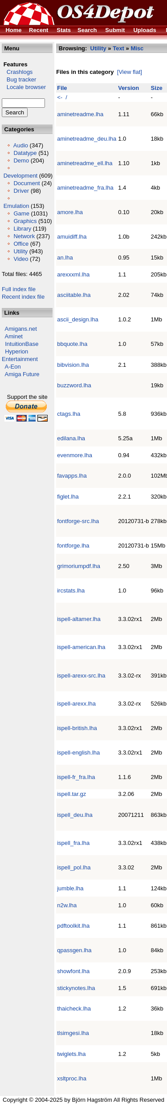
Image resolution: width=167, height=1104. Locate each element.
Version (128, 88)
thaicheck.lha (74, 1008)
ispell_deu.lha (75, 815)
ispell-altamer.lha (79, 619)
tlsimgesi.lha (73, 1033)
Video (20, 259)
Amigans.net (21, 328)
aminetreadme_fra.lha (85, 187)
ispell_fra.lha (73, 843)
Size (157, 88)
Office (21, 243)
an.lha (65, 257)
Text (118, 48)
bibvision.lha (73, 364)
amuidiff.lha (71, 236)
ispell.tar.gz (71, 794)
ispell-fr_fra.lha (76, 777)
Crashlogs (17, 72)
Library (22, 228)
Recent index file (23, 296)
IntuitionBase (21, 344)
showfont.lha (73, 971)
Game (21, 213)
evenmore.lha (74, 455)
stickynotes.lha (76, 988)
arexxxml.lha (73, 274)
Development (21, 175)
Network (24, 236)
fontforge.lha (73, 545)
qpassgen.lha (74, 950)
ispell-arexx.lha (76, 703)
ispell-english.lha (78, 752)
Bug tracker (19, 79)
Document (26, 183)
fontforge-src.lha (78, 521)
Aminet (14, 336)
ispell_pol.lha (73, 867)
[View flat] (129, 72)
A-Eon (13, 366)
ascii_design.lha (77, 319)
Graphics (25, 221)
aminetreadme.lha (80, 114)
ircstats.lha (71, 590)
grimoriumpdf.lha (78, 566)
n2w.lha (67, 905)
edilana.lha (71, 438)
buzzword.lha (74, 385)
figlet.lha (67, 496)
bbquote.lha (72, 344)
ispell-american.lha (81, 647)
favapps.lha (72, 475)
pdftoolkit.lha (73, 925)
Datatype (25, 153)
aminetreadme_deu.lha (86, 138)
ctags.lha (68, 413)
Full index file (19, 289)
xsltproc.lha (71, 1078)
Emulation (16, 206)
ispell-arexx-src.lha (81, 675)
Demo (21, 160)
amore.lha (70, 212)
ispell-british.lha (77, 728)
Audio (20, 145)
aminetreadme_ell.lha (84, 163)
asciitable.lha (73, 295)
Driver (21, 190)
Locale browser (24, 87)
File (62, 88)
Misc (136, 48)
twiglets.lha (71, 1054)
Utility (20, 251)
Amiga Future (22, 374)
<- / (62, 97)
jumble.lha (70, 888)
